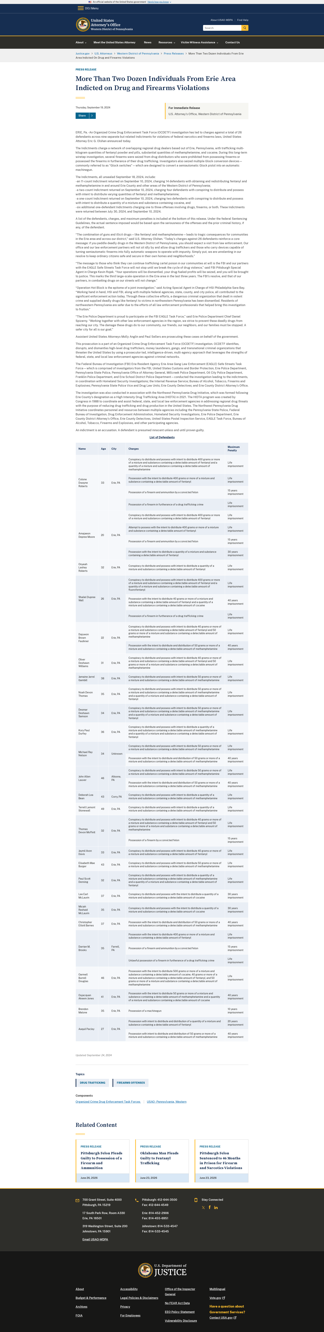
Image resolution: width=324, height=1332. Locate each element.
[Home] (105, 31)
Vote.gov (218, 1298)
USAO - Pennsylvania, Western (166, 1101)
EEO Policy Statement (180, 1312)
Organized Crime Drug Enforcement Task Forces (108, 1101)
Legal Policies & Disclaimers (139, 1298)
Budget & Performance (91, 1298)
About (80, 1289)
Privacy (125, 1306)
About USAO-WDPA (222, 20)
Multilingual (217, 1289)
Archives (81, 1306)
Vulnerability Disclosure (181, 1320)
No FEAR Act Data (177, 1303)
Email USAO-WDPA (95, 1239)
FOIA (79, 1315)
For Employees (130, 1315)
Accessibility (129, 1289)
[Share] (86, 116)
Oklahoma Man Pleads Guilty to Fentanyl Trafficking (159, 1158)
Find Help (242, 20)
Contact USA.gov (223, 1317)
